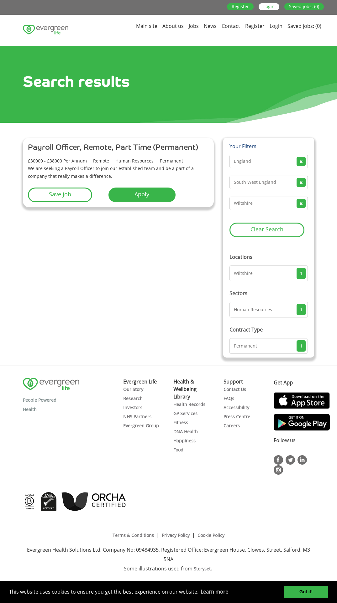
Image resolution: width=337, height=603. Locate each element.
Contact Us (235, 389)
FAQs (229, 398)
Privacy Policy (176, 535)
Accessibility (236, 407)
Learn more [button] (214, 591)
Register (240, 6)
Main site (146, 26)
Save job (60, 194)
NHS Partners (137, 417)
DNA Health (185, 432)
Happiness (184, 441)
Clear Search (266, 229)
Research (133, 398)
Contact (231, 26)
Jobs (194, 26)
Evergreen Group (141, 426)
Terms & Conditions (133, 535)
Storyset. (203, 569)
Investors (132, 407)
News (210, 26)
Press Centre (237, 417)
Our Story (133, 389)
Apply (141, 194)
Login (269, 6)
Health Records (189, 404)
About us (173, 26)
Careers (232, 426)
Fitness (180, 422)
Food (178, 450)
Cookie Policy (210, 535)
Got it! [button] (306, 591)
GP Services (185, 413)
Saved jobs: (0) (304, 6)
